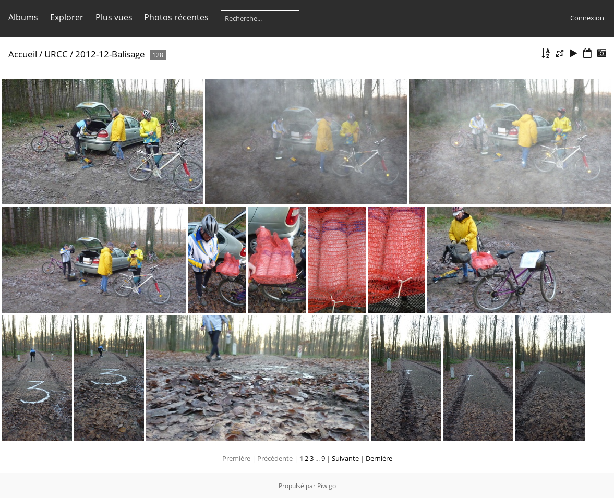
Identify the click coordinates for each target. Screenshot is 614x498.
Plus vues (114, 17)
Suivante (345, 458)
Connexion (587, 17)
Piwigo (326, 485)
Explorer (66, 17)
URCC (56, 54)
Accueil (22, 54)
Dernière (379, 458)
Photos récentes (176, 17)
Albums (23, 17)
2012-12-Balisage (110, 54)
